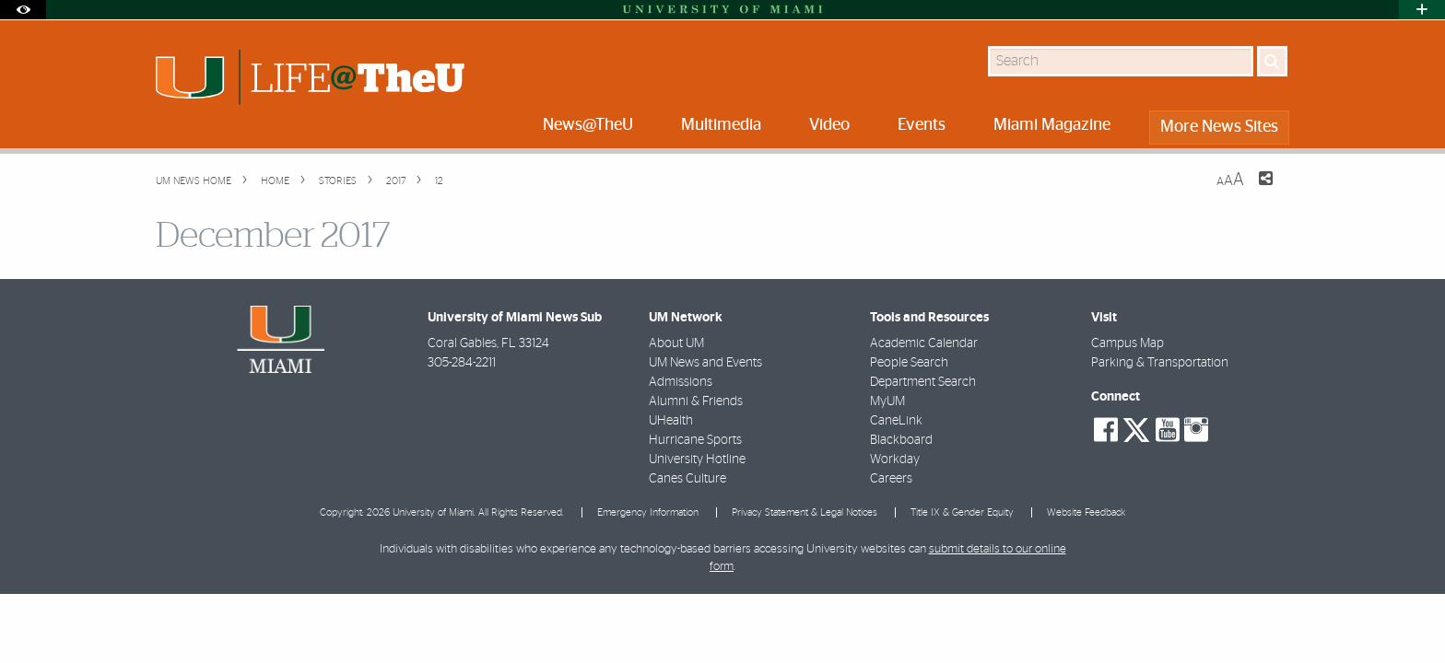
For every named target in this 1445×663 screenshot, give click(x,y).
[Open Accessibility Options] (23, 9)
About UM (676, 343)
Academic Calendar (924, 343)
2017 (394, 181)
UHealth (671, 420)
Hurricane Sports (695, 440)
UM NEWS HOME (193, 181)
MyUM (887, 401)
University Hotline (697, 459)
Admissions (680, 382)
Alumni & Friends (696, 401)
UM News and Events (705, 362)
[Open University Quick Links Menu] (1422, 9)
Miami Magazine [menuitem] (1051, 125)
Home (273, 181)
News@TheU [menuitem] (588, 125)
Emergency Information (648, 512)
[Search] (1272, 61)
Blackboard (901, 440)
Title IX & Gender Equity (962, 512)
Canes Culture (687, 478)
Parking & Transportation (1159, 362)
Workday (895, 459)
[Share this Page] (1254, 189)
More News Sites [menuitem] (1219, 127)
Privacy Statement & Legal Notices (804, 512)
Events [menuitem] (922, 125)
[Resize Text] (1230, 180)
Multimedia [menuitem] (721, 125)
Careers (891, 478)
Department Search (923, 382)
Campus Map (1127, 343)
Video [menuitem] (829, 125)
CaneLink (896, 420)
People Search (909, 362)
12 (437, 181)
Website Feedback (1086, 512)
